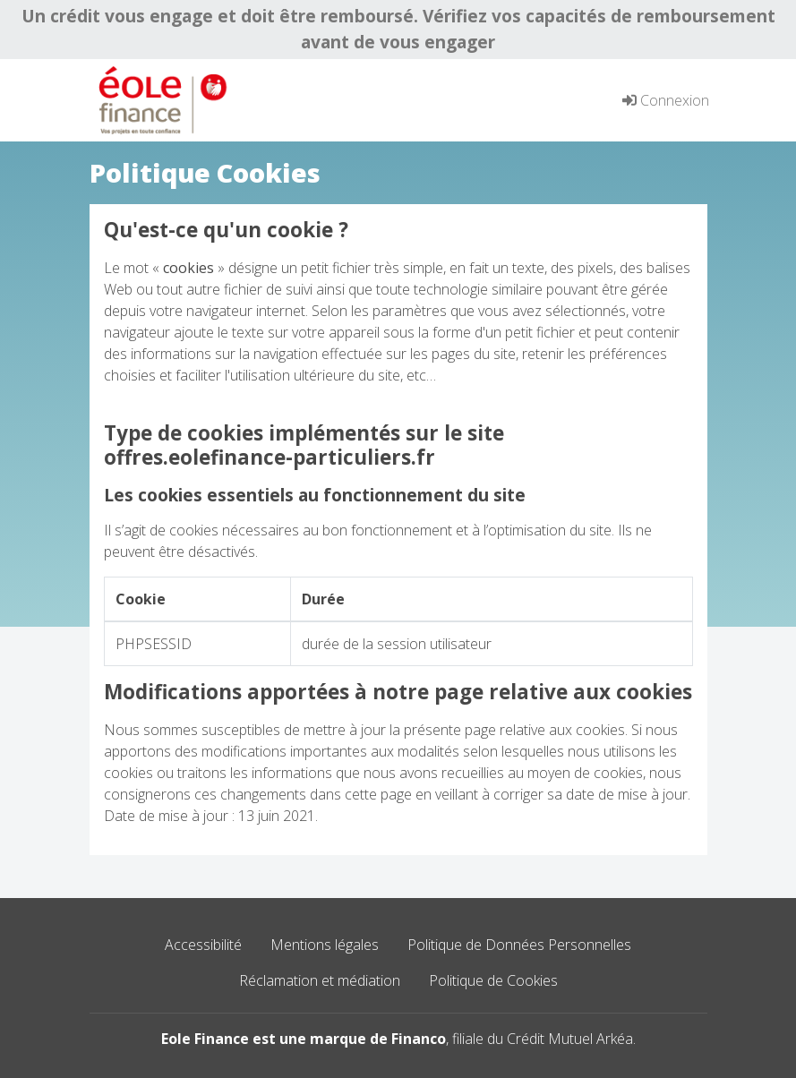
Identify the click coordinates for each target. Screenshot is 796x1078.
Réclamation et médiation (319, 980)
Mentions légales (324, 944)
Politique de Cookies (493, 980)
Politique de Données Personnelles (519, 944)
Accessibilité (203, 944)
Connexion (665, 100)
